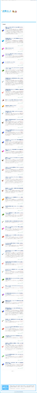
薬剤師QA (22, 391)
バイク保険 (18, 386)
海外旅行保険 (28, 386)
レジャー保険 (24, 386)
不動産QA (20, 391)
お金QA (18, 391)
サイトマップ (35, 0)
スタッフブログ (23, 388)
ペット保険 (21, 386)
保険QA (17, 391)
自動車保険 (14, 386)
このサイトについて (32, 0)
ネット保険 (31, 386)
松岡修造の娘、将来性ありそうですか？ (10, 105)
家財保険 (12, 386)
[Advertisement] (32, 11)
